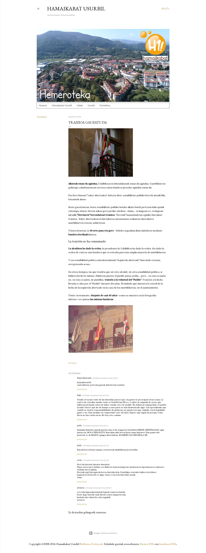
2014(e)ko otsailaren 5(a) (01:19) (105, 378)
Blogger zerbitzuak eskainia (103, 533)
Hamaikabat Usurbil (76, 8)
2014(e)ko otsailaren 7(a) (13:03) (96, 460)
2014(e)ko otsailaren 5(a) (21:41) (95, 426)
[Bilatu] (165, 8)
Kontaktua (105, 105)
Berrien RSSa (147, 544)
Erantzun (82, 389)
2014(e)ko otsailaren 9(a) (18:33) (98, 488)
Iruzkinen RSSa (168, 544)
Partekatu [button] (42, 117)
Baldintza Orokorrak (91, 544)
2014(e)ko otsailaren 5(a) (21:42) (96, 445)
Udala (80, 105)
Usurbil (91, 105)
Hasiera (43, 105)
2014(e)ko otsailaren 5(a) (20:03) (95, 395)
